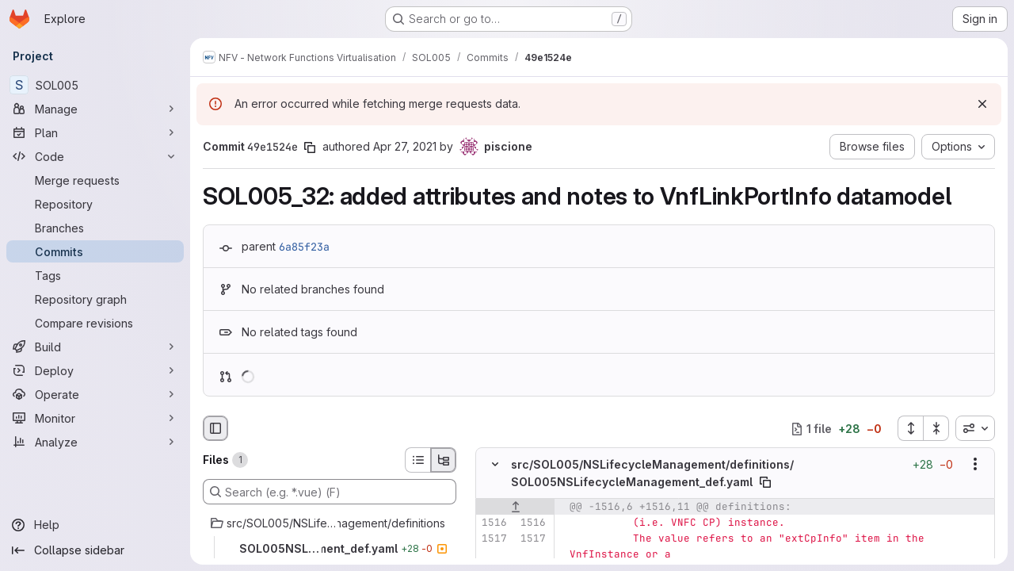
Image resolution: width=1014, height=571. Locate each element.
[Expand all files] (910, 428)
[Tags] (95, 275)
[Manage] (95, 109)
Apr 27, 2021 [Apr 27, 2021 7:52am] (404, 146)
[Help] (95, 525)
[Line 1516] (493, 523)
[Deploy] (95, 370)
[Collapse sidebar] (95, 550)
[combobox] (975, 428)
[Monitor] (95, 418)
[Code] (95, 156)
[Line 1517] (493, 538)
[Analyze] (95, 442)
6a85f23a (304, 247)
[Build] (95, 346)
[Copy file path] (765, 482)
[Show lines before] (515, 507)
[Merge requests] (95, 180)
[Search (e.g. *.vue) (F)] (329, 491)
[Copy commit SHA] (309, 147)
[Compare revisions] (95, 323)
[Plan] (95, 132)
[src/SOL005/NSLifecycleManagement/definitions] (329, 523)
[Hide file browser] (215, 428)
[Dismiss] (982, 103)
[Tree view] (443, 460)
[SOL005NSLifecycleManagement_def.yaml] (329, 548)
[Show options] (975, 464)
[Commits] (95, 251)
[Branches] (95, 228)
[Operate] (95, 394)
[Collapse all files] (936, 428)
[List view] (417, 460)
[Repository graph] (95, 299)
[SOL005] (95, 85)
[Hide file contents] (495, 464)
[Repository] (95, 204)
